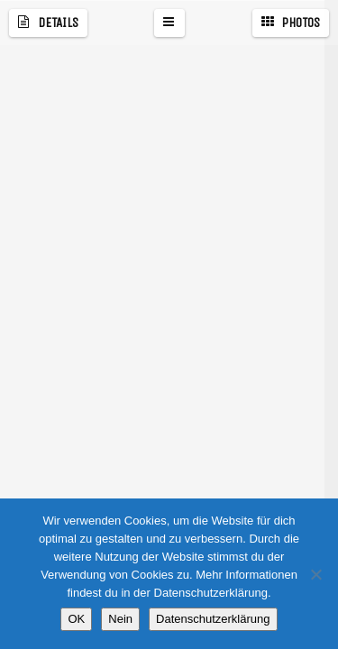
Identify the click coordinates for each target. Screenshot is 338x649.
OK (76, 619)
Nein (120, 619)
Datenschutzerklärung (212, 619)
